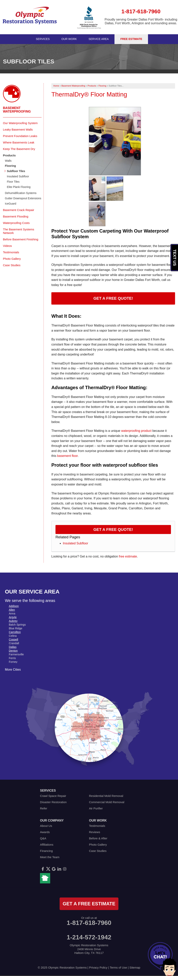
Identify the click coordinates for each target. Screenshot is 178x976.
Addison (14, 606)
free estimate (128, 556)
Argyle (13, 617)
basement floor (67, 455)
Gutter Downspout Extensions (23, 198)
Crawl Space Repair (53, 795)
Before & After (98, 838)
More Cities (13, 669)
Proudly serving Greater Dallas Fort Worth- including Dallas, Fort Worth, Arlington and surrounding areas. (141, 21)
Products (9, 155)
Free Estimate (131, 39)
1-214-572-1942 (89, 937)
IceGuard (10, 203)
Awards (45, 832)
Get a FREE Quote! (113, 529)
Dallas (12, 647)
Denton (13, 650)
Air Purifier (96, 808)
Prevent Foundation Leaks (20, 136)
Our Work (69, 39)
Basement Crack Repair (18, 210)
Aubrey (13, 620)
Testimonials (11, 252)
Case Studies (11, 265)
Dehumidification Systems (20, 193)
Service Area (99, 39)
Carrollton (15, 632)
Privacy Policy (98, 967)
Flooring (10, 165)
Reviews (94, 832)
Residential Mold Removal (106, 795)
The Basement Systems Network (18, 231)
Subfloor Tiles (16, 171)
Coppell (13, 639)
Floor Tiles (13, 181)
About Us (46, 825)
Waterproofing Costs (16, 223)
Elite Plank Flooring (19, 187)
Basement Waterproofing (17, 109)
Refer (43, 808)
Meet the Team (49, 857)
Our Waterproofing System (20, 123)
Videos (7, 245)
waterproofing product (136, 430)
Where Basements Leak (18, 142)
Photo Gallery (12, 258)
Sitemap (134, 967)
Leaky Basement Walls (18, 129)
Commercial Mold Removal (106, 802)
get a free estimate (89, 903)
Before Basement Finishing (20, 239)
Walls (8, 160)
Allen (12, 609)
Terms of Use (118, 967)
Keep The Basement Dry (19, 149)
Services (43, 39)
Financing (46, 850)
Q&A (43, 838)
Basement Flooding (15, 216)
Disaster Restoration (53, 802)
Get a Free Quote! (113, 298)
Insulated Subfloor (75, 543)
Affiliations (46, 844)
